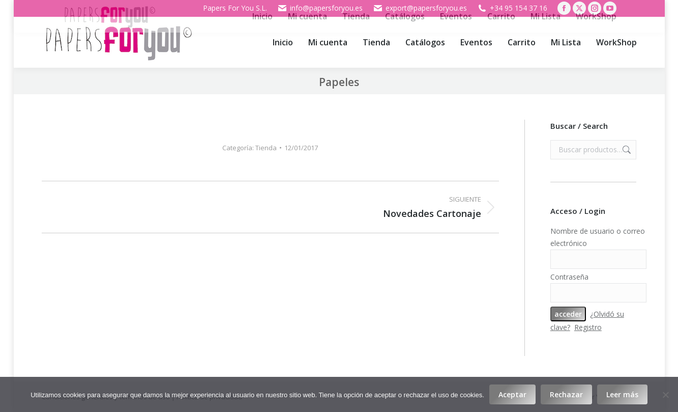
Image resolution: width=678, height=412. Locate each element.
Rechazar (566, 394)
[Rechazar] (665, 395)
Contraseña (569, 277)
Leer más (622, 394)
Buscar (626, 149)
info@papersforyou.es (320, 8)
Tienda (266, 147)
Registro (588, 327)
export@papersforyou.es (420, 8)
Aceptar (512, 394)
